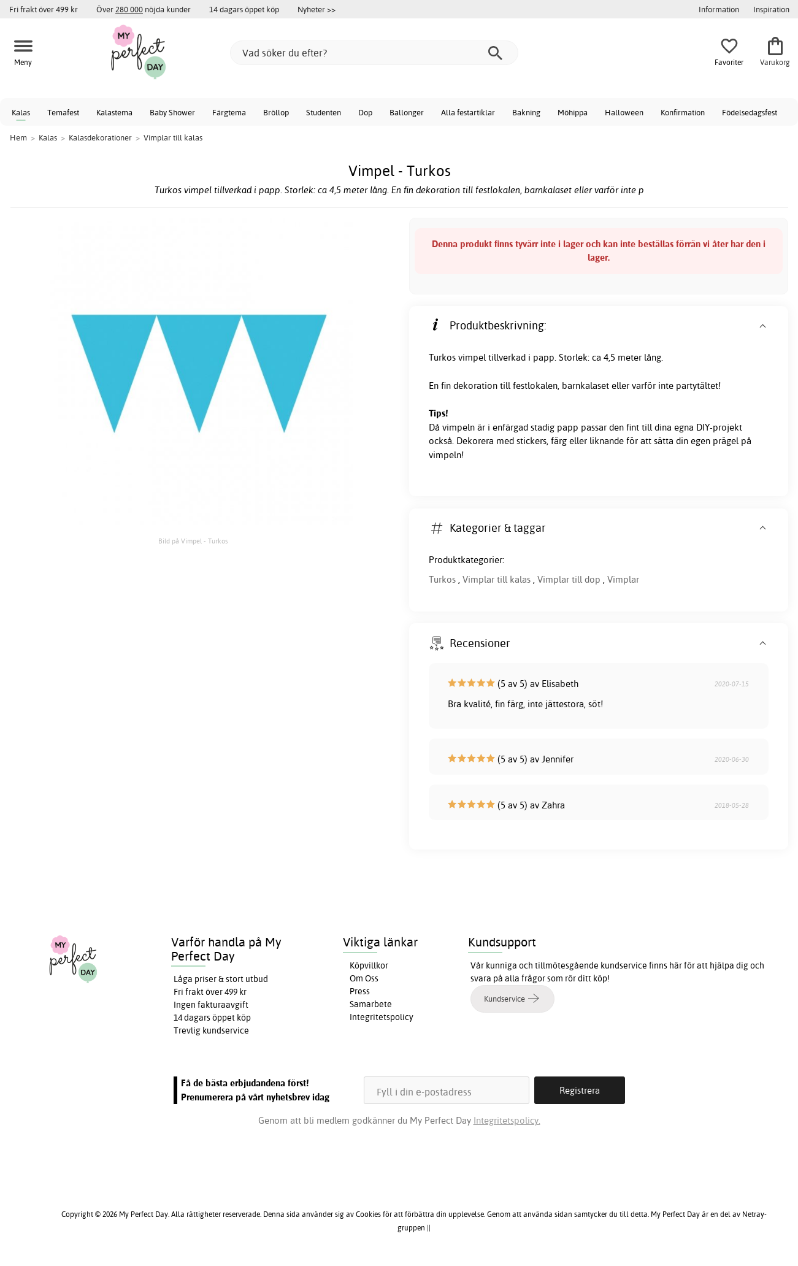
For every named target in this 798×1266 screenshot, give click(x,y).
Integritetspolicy (381, 1016)
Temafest (63, 112)
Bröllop (276, 112)
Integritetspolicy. (507, 1120)
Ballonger (406, 112)
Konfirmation (683, 112)
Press (360, 991)
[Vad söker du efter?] (374, 52)
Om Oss (364, 978)
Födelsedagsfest (749, 112)
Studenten (323, 112)
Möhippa (573, 112)
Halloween (624, 112)
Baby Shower (172, 112)
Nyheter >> (316, 9)
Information (719, 9)
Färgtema (229, 112)
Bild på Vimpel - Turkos (193, 541)
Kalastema (114, 112)
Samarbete (371, 1004)
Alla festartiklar (468, 112)
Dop (365, 112)
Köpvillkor (369, 965)
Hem (18, 137)
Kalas (21, 112)
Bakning (526, 112)
